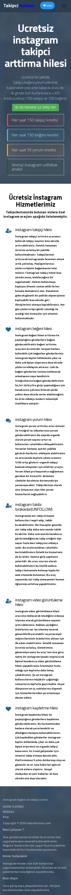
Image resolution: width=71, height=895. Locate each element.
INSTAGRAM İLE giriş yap (35, 107)
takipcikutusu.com (38, 823)
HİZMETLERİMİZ (13, 806)
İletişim (55, 886)
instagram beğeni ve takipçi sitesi (25, 799)
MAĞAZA (8, 812)
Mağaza (8, 845)
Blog (6, 817)
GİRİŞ (47, 6)
